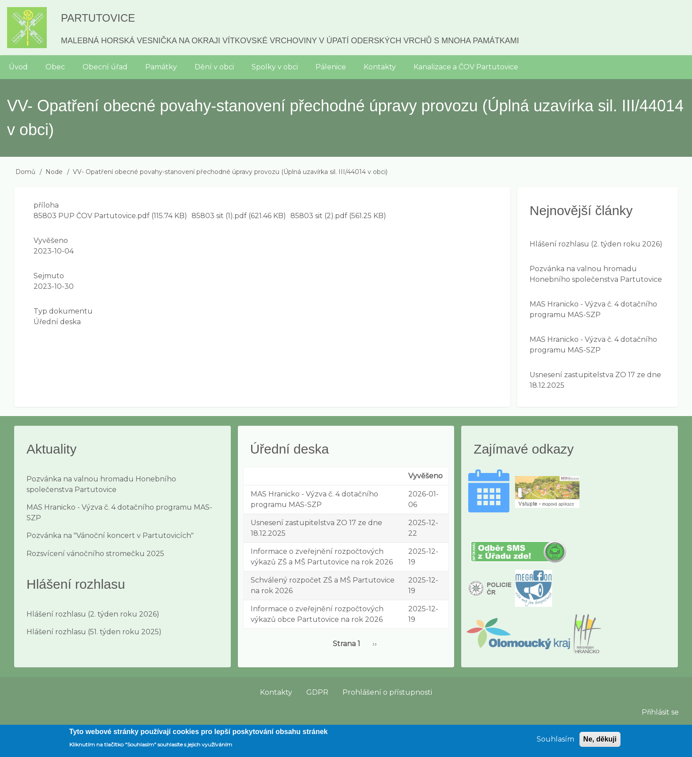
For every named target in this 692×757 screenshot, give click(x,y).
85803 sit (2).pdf (318, 216)
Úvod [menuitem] (18, 67)
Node (54, 172)
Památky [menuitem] (161, 67)
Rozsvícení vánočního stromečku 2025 (95, 553)
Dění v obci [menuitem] (214, 67)
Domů (25, 172)
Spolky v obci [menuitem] (275, 67)
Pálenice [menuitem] (331, 67)
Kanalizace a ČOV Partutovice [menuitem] (466, 67)
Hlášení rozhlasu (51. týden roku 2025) (94, 632)
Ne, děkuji (600, 742)
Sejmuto (49, 276)
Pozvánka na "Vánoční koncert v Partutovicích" (110, 535)
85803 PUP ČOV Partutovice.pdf (92, 216)
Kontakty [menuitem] (380, 67)
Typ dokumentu (63, 311)
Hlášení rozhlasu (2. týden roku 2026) (596, 244)
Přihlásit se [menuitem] (660, 712)
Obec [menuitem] (55, 67)
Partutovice (98, 18)
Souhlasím (555, 742)
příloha (46, 205)
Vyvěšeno (51, 240)
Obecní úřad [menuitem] (105, 67)
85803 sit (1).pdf (219, 216)
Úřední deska (57, 322)
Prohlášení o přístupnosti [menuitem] (387, 692)
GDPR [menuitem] (317, 692)
